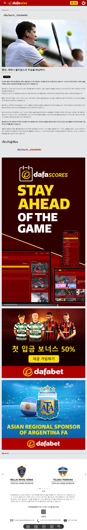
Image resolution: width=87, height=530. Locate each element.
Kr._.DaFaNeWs (33, 149)
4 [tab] (45, 488)
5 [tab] (47, 488)
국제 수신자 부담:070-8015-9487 (49, 520)
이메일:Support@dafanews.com (22, 520)
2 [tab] (40, 488)
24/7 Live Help (70, 520)
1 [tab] (37, 488)
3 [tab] (42, 488)
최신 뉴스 (5, 10)
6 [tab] (49, 488)
